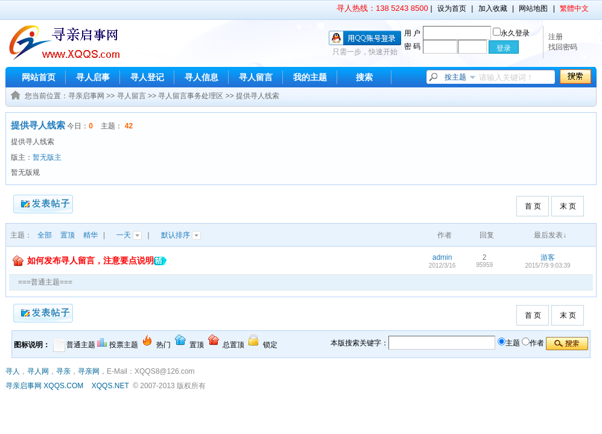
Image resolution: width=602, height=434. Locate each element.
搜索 (364, 77)
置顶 (67, 235)
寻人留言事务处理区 (190, 96)
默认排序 (181, 235)
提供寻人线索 (257, 96)
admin (442, 257)
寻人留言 (256, 77)
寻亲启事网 (86, 96)
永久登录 (511, 33)
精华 (90, 235)
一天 (129, 235)
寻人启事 (93, 77)
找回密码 (562, 47)
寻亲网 (89, 371)
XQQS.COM (63, 386)
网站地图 (533, 8)
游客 (547, 257)
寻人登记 (147, 77)
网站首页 (38, 77)
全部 (44, 235)
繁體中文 (574, 8)
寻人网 (38, 371)
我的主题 (310, 77)
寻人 (12, 371)
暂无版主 (47, 157)
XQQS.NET (110, 386)
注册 (555, 37)
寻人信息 (201, 77)
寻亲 (63, 371)
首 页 (533, 206)
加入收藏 (492, 8)
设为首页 (451, 8)
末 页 (568, 206)
